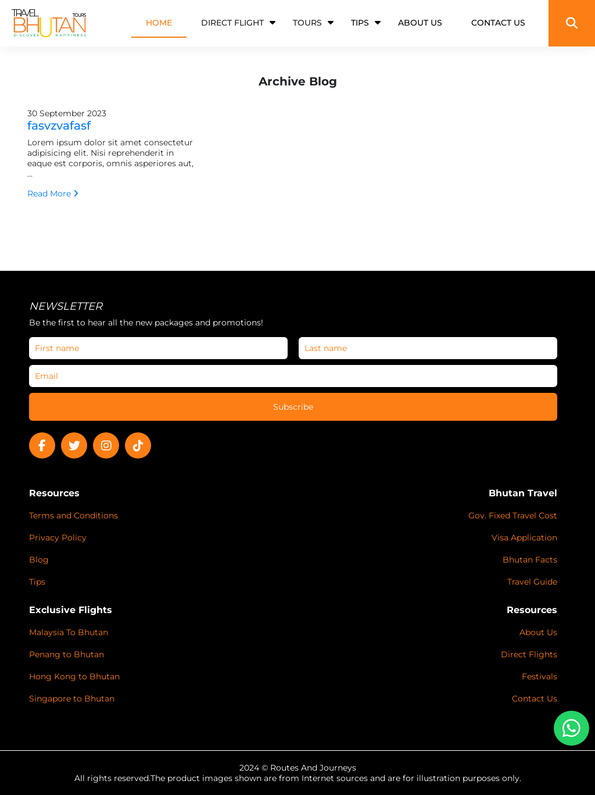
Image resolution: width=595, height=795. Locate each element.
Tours (307, 22)
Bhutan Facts (530, 559)
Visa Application (524, 537)
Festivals (539, 676)
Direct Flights (529, 654)
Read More (52, 193)
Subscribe (293, 407)
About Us (538, 632)
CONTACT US (498, 22)
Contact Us (534, 698)
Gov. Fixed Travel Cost (512, 515)
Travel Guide (532, 581)
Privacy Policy (58, 537)
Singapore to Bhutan (71, 698)
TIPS (360, 22)
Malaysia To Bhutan (68, 632)
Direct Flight (232, 22)
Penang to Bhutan (66, 654)
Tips (37, 581)
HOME (159, 22)
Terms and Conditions (73, 515)
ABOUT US (420, 22)
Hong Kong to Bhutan (74, 676)
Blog (39, 559)
